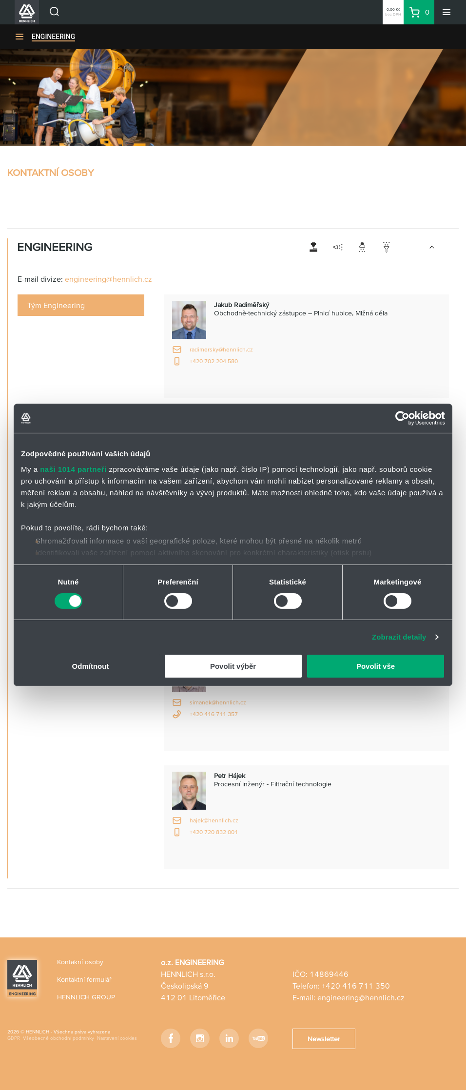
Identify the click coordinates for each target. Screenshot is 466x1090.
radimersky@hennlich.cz (221, 349)
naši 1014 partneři (73, 469)
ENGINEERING (53, 36)
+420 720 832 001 (214, 832)
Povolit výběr (233, 666)
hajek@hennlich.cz (214, 820)
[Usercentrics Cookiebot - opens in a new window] (402, 418)
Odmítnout (90, 666)
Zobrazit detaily (399, 637)
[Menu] (446, 12)
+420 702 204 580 (214, 361)
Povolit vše (375, 666)
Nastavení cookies (117, 1038)
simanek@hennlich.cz (218, 702)
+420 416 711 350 (356, 985)
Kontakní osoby (80, 962)
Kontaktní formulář (84, 979)
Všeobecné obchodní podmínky (58, 1038)
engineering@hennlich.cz (108, 278)
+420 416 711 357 (214, 714)
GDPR (13, 1038)
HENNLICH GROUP (86, 997)
